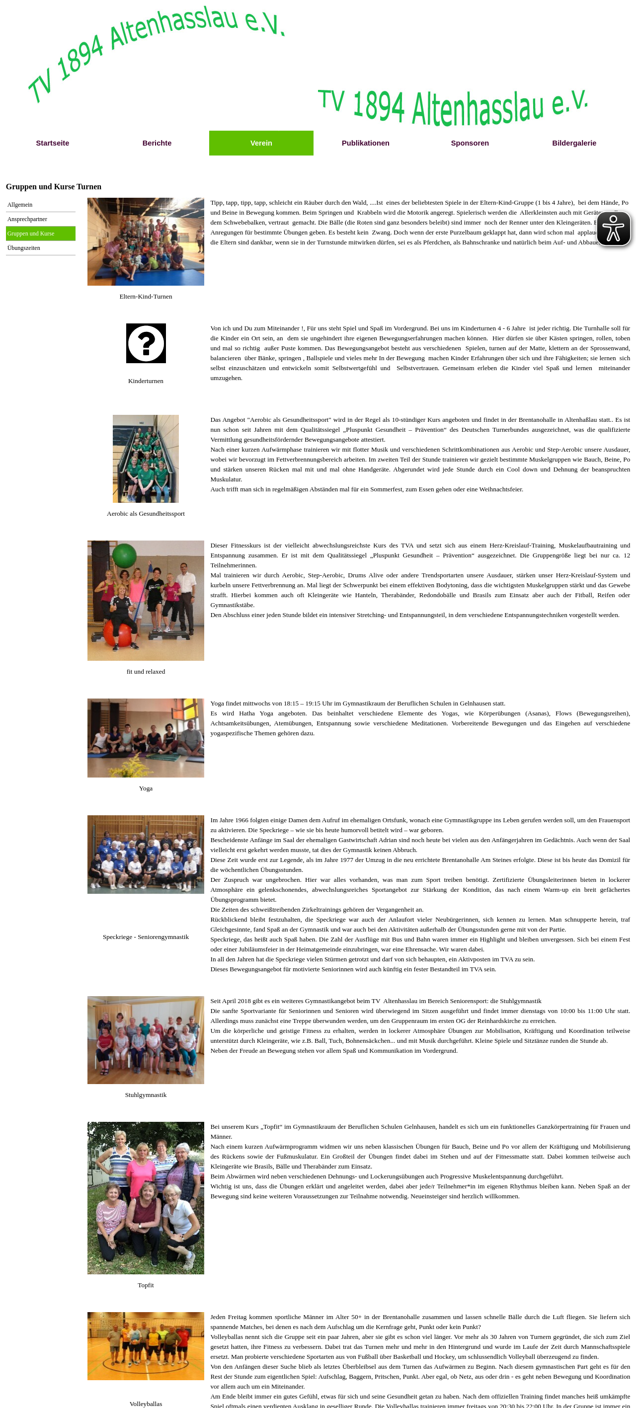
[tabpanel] (146, 297)
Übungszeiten (23, 247)
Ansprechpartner (27, 219)
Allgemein (20, 204)
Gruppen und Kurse (31, 233)
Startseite (53, 143)
